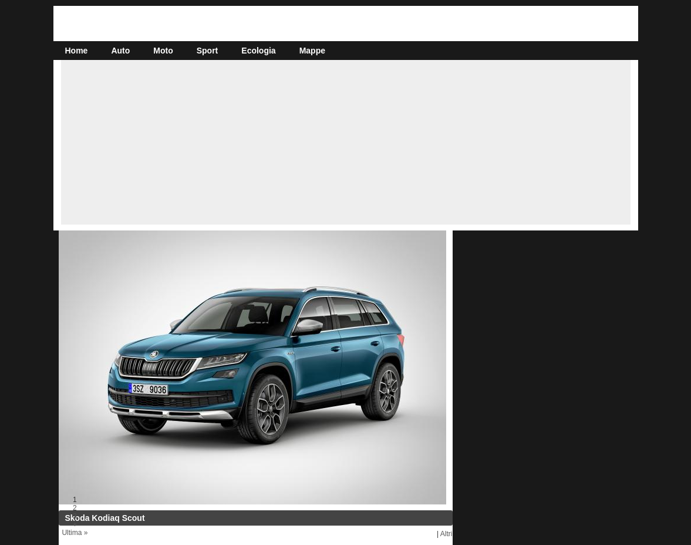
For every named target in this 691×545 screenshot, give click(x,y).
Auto (120, 50)
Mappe (312, 50)
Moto (163, 50)
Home (76, 50)
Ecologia (258, 50)
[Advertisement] (346, 142)
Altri (446, 534)
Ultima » (74, 533)
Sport (207, 50)
